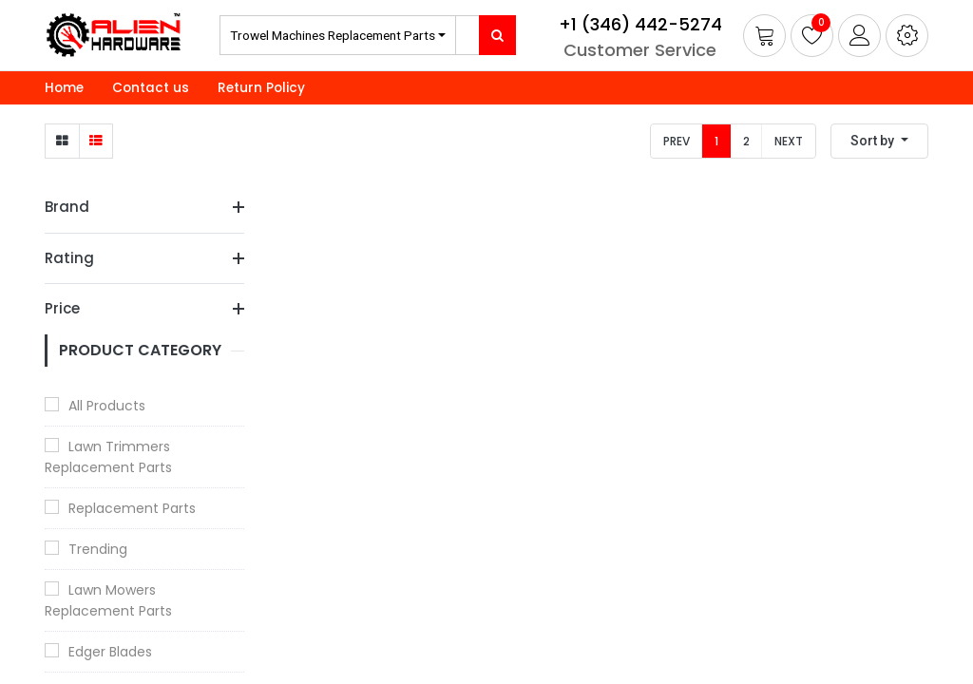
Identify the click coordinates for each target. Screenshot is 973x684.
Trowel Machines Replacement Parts (332, 35)
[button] (907, 35)
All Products (106, 405)
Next (788, 141)
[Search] (497, 35)
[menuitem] (64, 88)
